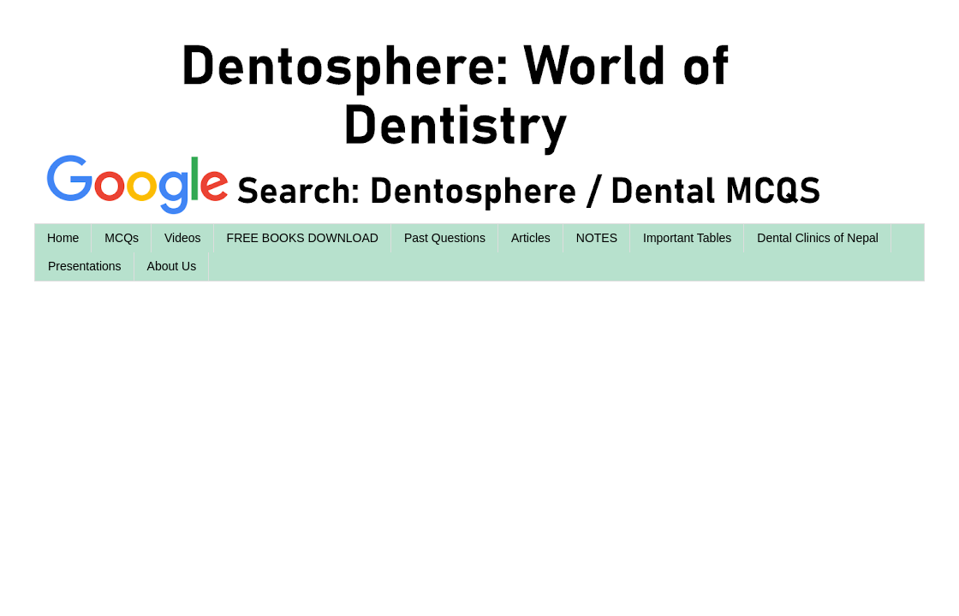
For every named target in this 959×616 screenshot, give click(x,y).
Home (63, 238)
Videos (182, 238)
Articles (531, 238)
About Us (172, 266)
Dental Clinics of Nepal (818, 238)
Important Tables (687, 238)
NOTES (596, 238)
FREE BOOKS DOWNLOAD (302, 238)
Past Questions (444, 238)
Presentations (85, 266)
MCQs (121, 238)
